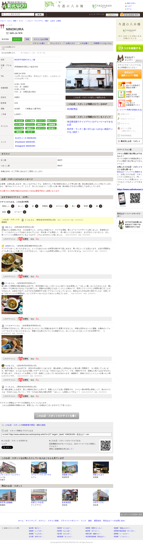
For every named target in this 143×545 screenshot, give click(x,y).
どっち (8, 283)
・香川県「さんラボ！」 (64, 534)
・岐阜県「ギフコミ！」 (92, 531)
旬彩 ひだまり (98, 475)
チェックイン (55, 43)
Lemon (8, 246)
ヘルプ (129, 6)
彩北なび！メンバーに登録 (128, 172)
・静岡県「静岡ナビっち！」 (94, 528)
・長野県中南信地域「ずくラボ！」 (124, 531)
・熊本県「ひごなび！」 (64, 528)
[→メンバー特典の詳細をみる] (130, 110)
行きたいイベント (128, 119)
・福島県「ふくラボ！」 (36, 531)
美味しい (8, 206)
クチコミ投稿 (53, 521)
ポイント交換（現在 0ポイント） (128, 129)
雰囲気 (47, 206)
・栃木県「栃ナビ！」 (35, 528)
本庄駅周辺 (72, 109)
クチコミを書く (39, 43)
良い (76, 206)
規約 (90, 521)
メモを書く (84, 43)
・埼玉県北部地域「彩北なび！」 (95, 536)
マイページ (125, 124)
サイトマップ (31, 521)
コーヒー (20, 212)
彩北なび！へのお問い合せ (114, 521)
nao (6, 227)
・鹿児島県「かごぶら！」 (65, 536)
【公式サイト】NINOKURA (25, 138)
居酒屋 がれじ (67, 475)
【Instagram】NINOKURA (24, 146)
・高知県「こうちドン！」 (121, 536)
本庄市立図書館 (6, 502)
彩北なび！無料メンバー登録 (129, 74)
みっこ (23, 206)
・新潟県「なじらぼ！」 (64, 531)
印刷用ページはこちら (103, 43)
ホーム (129, 9)
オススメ (62, 206)
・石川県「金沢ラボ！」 (36, 536)
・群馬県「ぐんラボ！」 (36, 534)
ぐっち (27, 220)
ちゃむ (8, 366)
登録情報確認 (126, 135)
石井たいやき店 (37, 502)
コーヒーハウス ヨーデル (41, 475)
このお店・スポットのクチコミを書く (56, 416)
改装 (6, 212)
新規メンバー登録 (130, 14)
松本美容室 (66, 502)
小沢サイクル (98, 502)
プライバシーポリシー (70, 521)
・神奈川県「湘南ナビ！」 (93, 534)
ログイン (112, 14)
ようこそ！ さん (96, 14)
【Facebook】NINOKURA (24, 142)
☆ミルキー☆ (10, 326)
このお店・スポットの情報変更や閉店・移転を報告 (25, 425)
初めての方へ (131, 3)
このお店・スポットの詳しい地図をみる (89, 97)
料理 (88, 206)
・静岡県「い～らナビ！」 (121, 534)
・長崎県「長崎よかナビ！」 (122, 528)
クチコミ (17, 39)
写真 (27, 39)
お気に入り (70, 43)
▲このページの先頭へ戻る (131, 514)
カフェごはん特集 (41, 39)
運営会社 (97, 521)
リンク (83, 521)
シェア (4, 444)
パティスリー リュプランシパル (10, 476)
